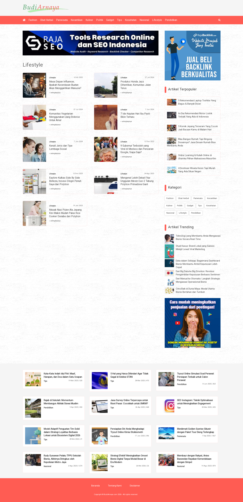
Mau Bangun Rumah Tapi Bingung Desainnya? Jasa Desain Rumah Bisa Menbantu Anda (191, 142)
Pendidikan (171, 20)
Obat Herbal (46, 20)
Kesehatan (130, 20)
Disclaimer (135, 485)
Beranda (95, 485)
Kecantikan (76, 20)
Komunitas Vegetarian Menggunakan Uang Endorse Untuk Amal (64, 117)
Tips (119, 20)
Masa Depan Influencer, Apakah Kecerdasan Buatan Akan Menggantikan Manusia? (65, 85)
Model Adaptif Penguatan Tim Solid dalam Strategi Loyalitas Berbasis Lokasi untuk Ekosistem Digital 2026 (62, 432)
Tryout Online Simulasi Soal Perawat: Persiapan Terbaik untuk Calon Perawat (195, 377)
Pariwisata (62, 20)
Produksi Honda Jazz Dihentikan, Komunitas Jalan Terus (135, 85)
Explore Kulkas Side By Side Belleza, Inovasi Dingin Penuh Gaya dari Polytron (65, 181)
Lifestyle (157, 20)
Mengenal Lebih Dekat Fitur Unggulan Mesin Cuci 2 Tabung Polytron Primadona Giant (137, 181)
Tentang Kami (115, 485)
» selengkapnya (54, 92)
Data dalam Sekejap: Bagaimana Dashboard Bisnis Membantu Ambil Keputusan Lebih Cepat (198, 264)
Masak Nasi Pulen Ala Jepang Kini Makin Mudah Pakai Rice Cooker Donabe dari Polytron (65, 213)
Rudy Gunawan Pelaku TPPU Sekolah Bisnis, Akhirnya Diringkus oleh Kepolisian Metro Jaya (62, 459)
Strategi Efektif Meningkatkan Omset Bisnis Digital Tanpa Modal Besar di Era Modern (129, 459)
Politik (99, 20)
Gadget (110, 20)
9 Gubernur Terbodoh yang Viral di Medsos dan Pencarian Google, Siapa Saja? (137, 149)
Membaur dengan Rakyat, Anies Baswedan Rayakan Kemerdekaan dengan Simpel (194, 459)
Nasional (144, 20)
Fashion (33, 20)
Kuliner (89, 20)
